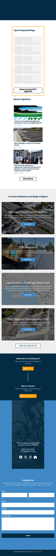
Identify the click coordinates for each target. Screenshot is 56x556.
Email (4, 501)
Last (30, 498)
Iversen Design (38, 551)
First (3, 498)
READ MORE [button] (28, 224)
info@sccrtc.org (28, 451)
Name (3, 491)
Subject (5, 508)
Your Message (7, 516)
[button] (28, 90)
